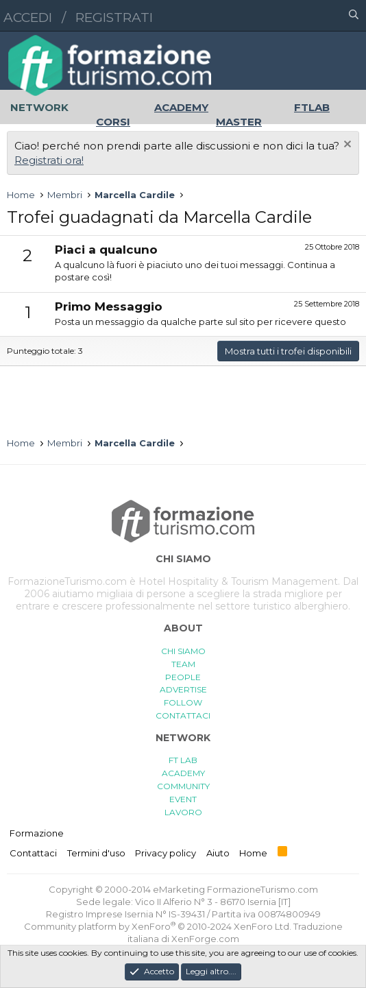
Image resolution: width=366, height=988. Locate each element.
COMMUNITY (183, 786)
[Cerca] (353, 15)
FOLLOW (183, 702)
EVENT (183, 799)
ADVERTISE (183, 689)
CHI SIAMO (183, 651)
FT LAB (183, 760)
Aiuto (218, 852)
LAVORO (183, 812)
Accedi (27, 17)
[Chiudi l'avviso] (346, 145)
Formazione (37, 833)
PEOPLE (183, 677)
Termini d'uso (96, 852)
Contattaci (33, 852)
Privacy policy (165, 852)
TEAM (183, 664)
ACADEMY (183, 773)
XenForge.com (205, 938)
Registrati (114, 17)
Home (253, 852)
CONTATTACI (183, 715)
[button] (294, 15)
